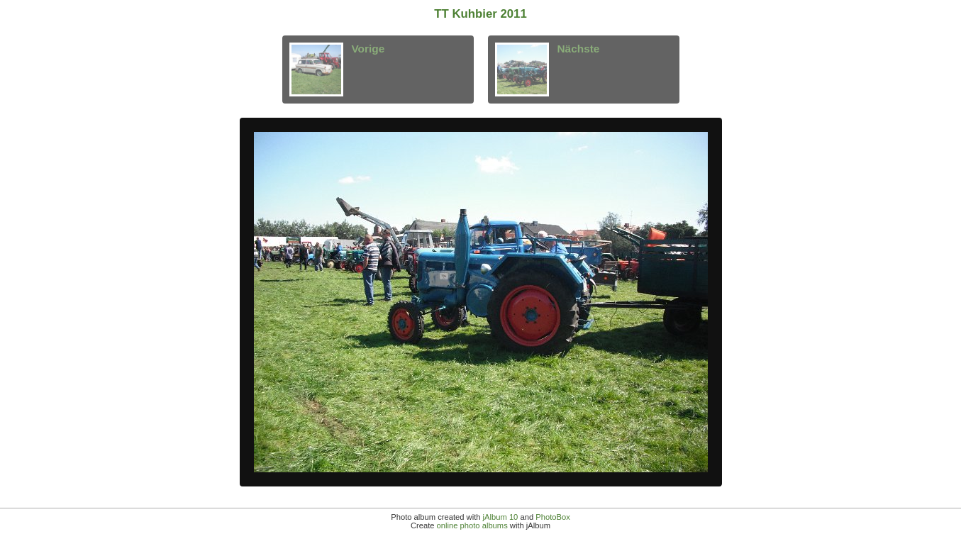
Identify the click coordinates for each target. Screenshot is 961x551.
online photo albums (472, 525)
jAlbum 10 (500, 517)
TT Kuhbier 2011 (480, 14)
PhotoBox (552, 517)
